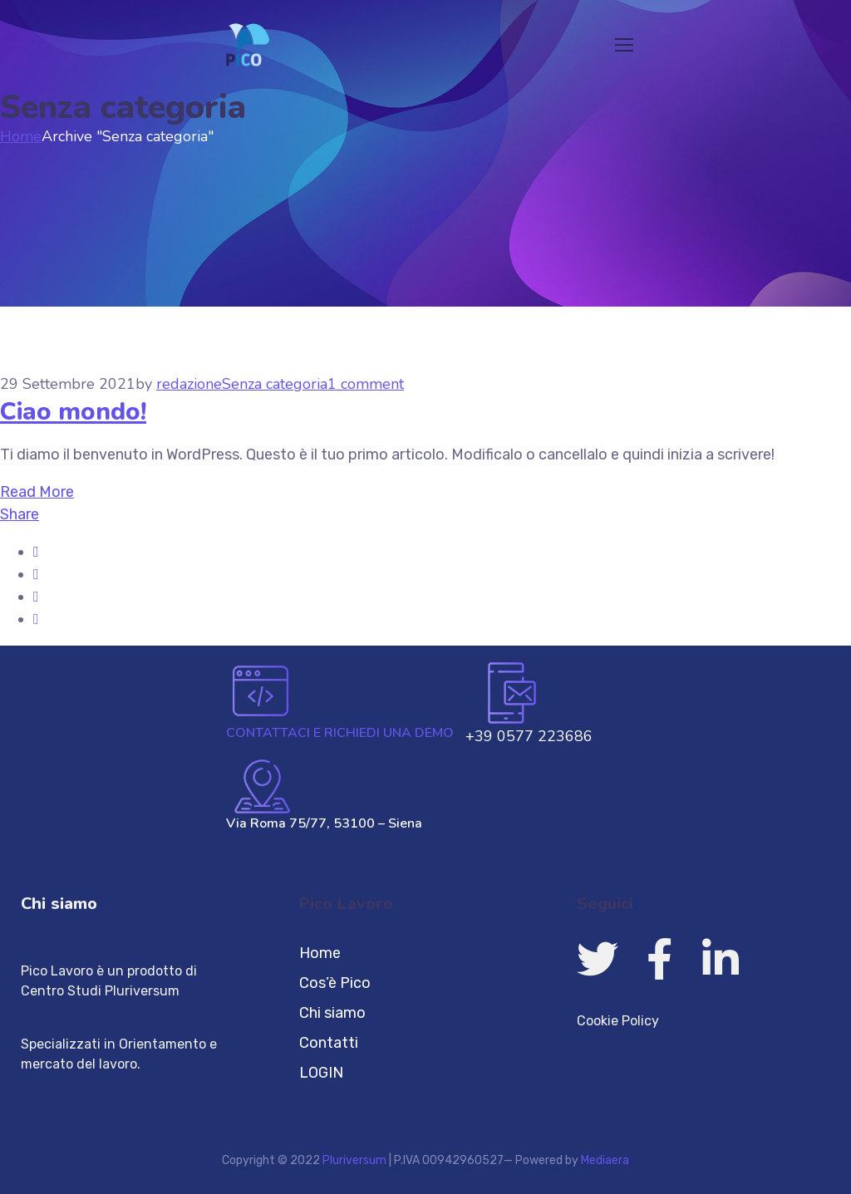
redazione (189, 384)
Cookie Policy (618, 1021)
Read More (37, 492)
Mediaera (605, 1160)
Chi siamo (59, 903)
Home (21, 136)
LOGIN (321, 1073)
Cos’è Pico (335, 983)
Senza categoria (274, 384)
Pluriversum (354, 1160)
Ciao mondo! (73, 412)
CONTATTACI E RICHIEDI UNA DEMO (340, 733)
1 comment (365, 384)
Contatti (328, 1043)
